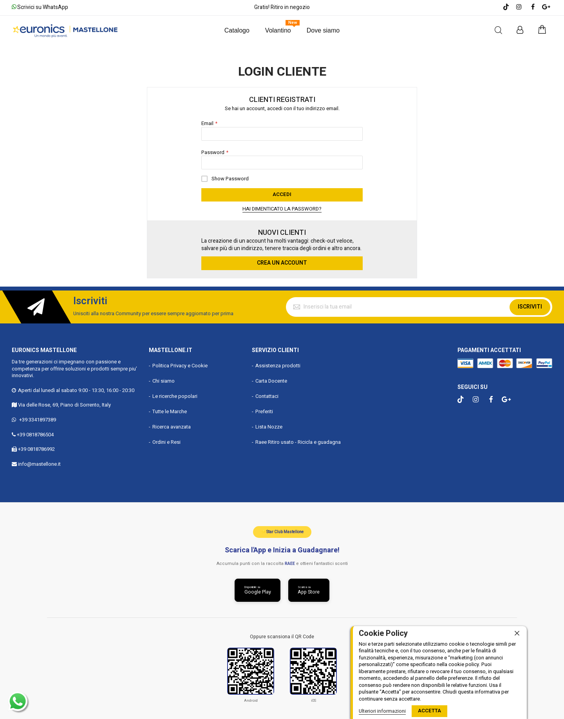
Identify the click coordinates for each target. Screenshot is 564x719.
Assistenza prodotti (277, 365)
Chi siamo (163, 380)
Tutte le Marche (169, 411)
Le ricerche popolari (174, 395)
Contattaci (266, 395)
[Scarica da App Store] (309, 590)
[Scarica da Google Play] (257, 590)
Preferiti (264, 411)
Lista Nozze (268, 426)
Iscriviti (530, 306)
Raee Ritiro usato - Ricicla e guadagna (298, 441)
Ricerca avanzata (171, 426)
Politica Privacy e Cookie (180, 365)
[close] (517, 633)
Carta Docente (271, 380)
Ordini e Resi (166, 441)
